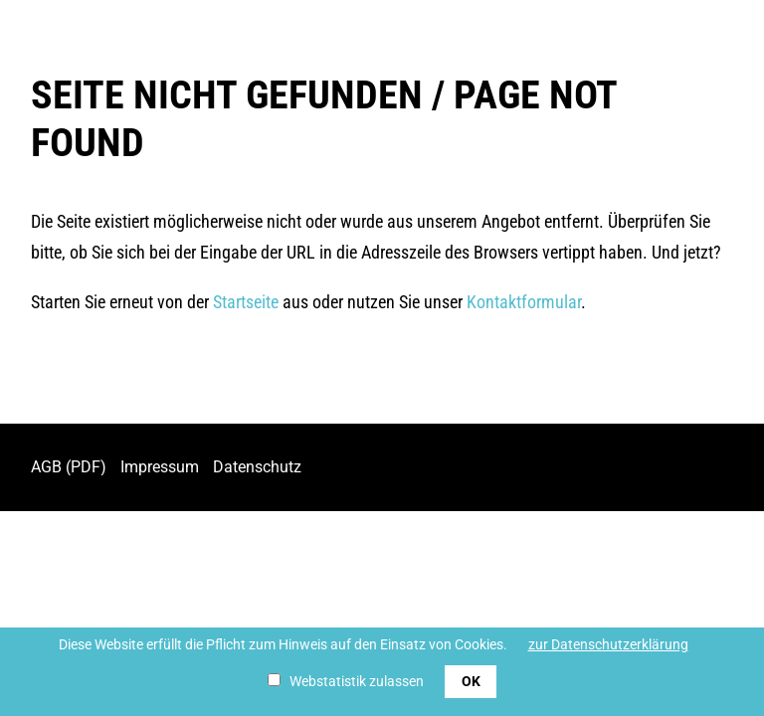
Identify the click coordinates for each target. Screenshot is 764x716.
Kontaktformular (524, 301)
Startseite (246, 301)
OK (471, 681)
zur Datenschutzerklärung (608, 644)
